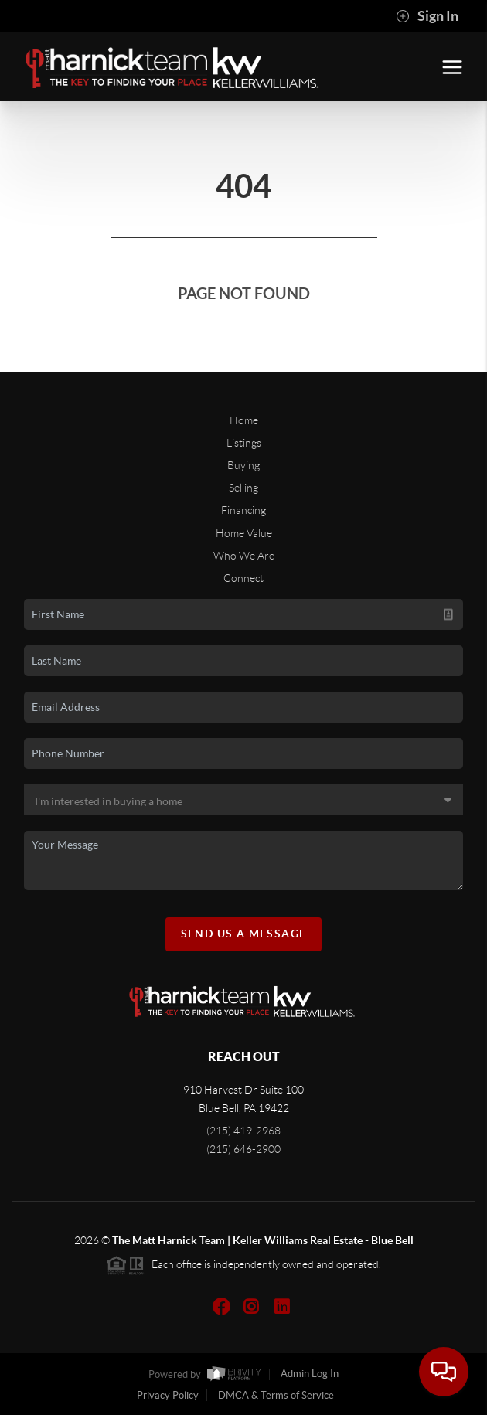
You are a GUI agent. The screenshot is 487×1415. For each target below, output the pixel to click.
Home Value (244, 533)
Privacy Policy (168, 1395)
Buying (243, 465)
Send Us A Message (244, 933)
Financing (243, 510)
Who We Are (243, 555)
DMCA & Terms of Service (276, 1395)
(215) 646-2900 (243, 1149)
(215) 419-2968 (243, 1130)
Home (244, 420)
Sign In (427, 16)
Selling (243, 487)
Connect (243, 578)
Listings (243, 443)
